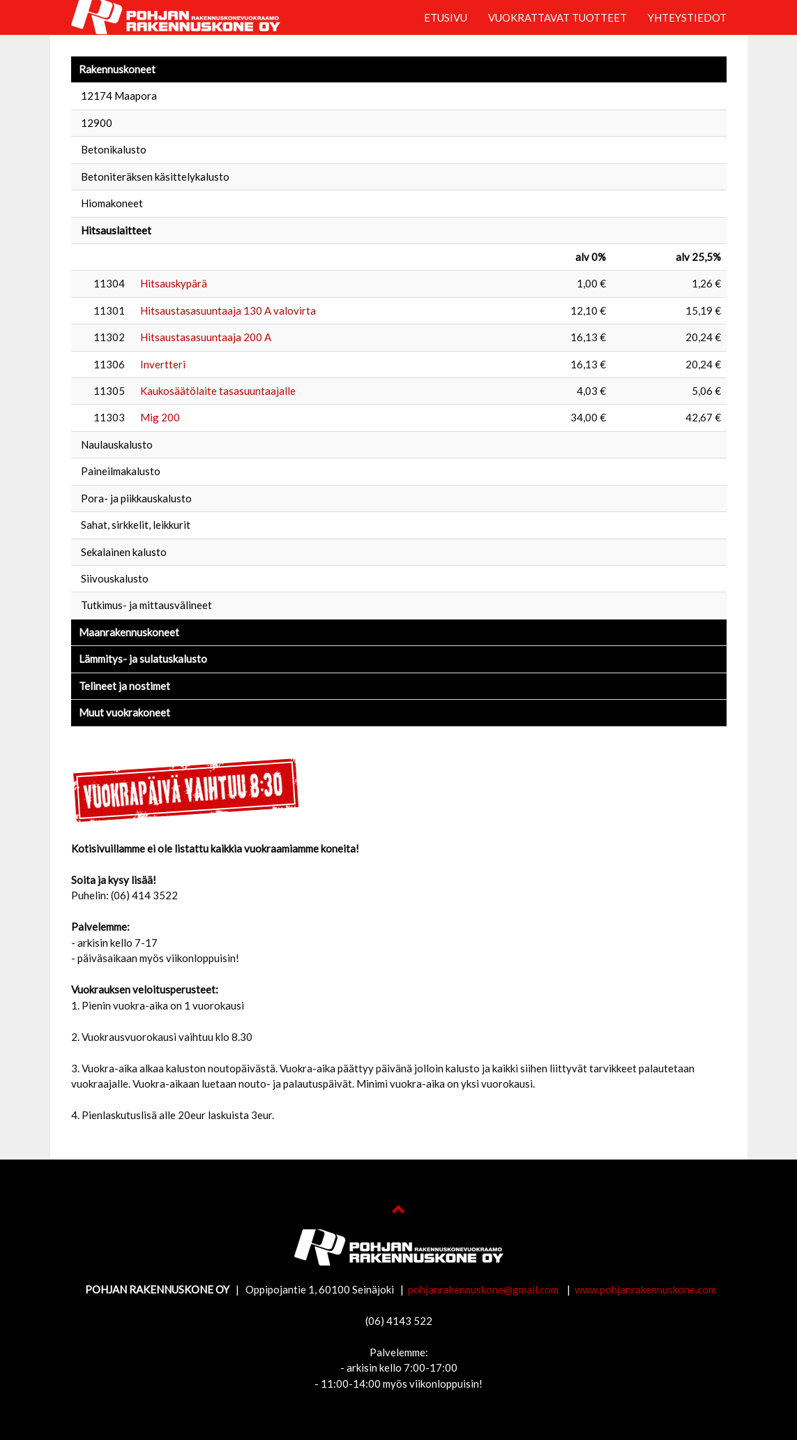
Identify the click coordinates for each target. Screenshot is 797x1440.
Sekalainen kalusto (124, 552)
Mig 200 (160, 417)
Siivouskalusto (115, 578)
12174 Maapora (119, 95)
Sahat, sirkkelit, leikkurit (135, 524)
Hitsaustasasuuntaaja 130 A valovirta (228, 310)
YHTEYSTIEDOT (687, 17)
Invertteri (162, 364)
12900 (96, 123)
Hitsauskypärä (173, 283)
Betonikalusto (113, 149)
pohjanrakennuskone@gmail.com (484, 1289)
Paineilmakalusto (120, 471)
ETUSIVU (445, 17)
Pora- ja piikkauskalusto (136, 498)
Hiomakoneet (112, 203)
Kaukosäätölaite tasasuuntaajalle (218, 390)
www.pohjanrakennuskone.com (645, 1289)
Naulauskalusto (117, 444)
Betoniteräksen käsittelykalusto (155, 176)
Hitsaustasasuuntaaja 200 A (205, 337)
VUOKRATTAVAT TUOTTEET (557, 17)
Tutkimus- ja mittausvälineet (146, 605)
